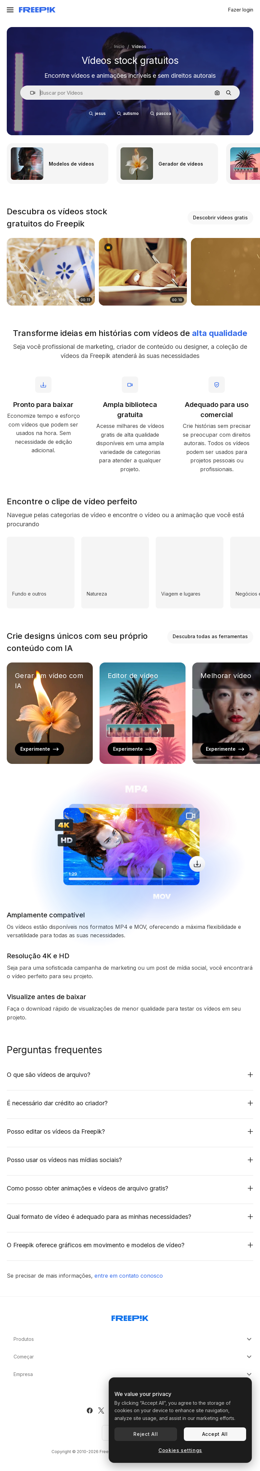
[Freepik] (37, 10)
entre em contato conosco (128, 1275)
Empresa (133, 1374)
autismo (128, 113)
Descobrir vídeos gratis (220, 217)
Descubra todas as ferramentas (210, 636)
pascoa (160, 113)
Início (119, 46)
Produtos (133, 1339)
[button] (30, 92)
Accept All (215, 1434)
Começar (133, 1357)
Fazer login (240, 9)
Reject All (145, 1434)
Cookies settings (180, 1450)
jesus (97, 113)
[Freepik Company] (130, 1317)
